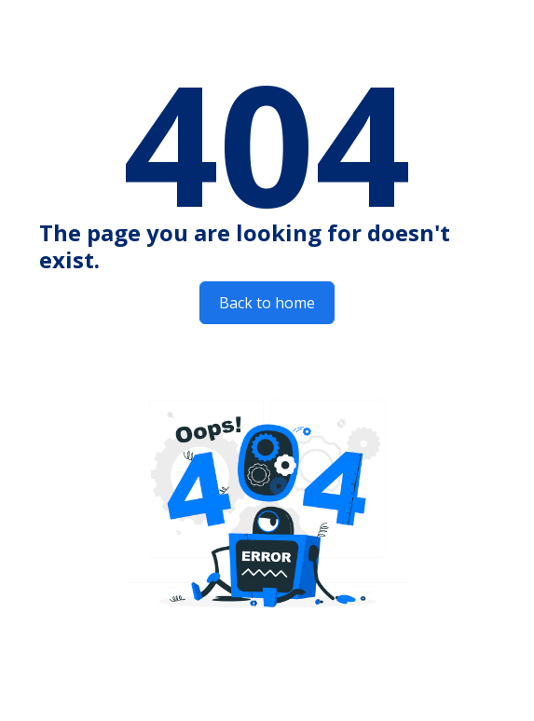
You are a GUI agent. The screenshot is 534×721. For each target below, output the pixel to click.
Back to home (267, 302)
